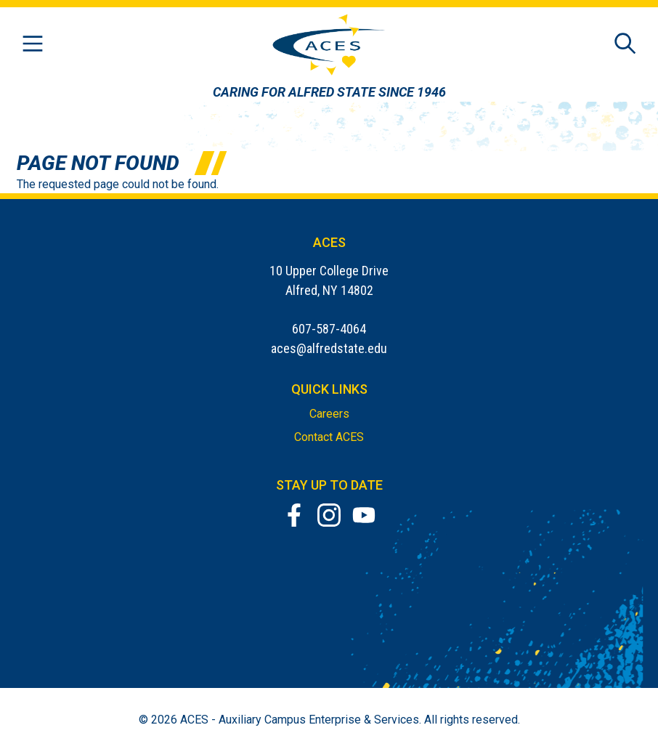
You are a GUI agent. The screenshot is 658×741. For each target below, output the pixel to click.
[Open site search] (625, 44)
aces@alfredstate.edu (329, 348)
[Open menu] (33, 44)
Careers (329, 414)
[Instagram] (329, 515)
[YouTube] (363, 515)
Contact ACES (329, 437)
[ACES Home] (329, 44)
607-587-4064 (329, 328)
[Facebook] (294, 515)
